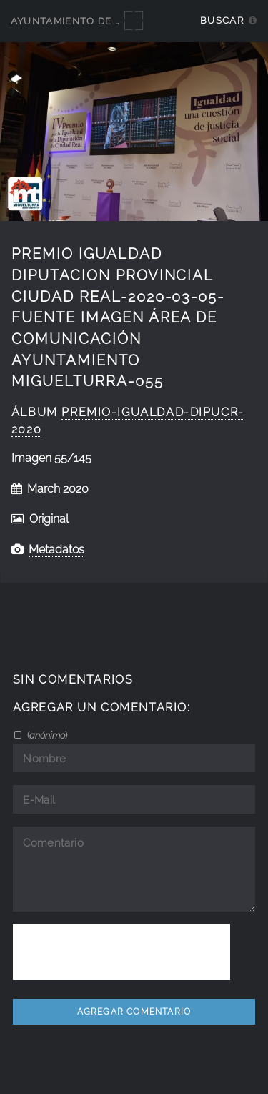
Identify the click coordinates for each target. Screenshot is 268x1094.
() (46, 735)
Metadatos (56, 549)
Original (49, 519)
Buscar (222, 20)
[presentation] (121, 952)
